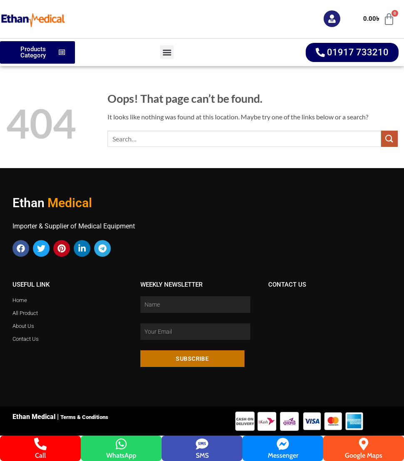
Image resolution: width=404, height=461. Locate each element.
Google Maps (363, 455)
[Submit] (389, 139)
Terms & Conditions (84, 417)
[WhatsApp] (121, 444)
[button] (167, 52)
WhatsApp (121, 455)
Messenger (283, 455)
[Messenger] (283, 444)
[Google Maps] (363, 444)
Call (40, 455)
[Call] (40, 444)
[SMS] (202, 444)
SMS (202, 455)
